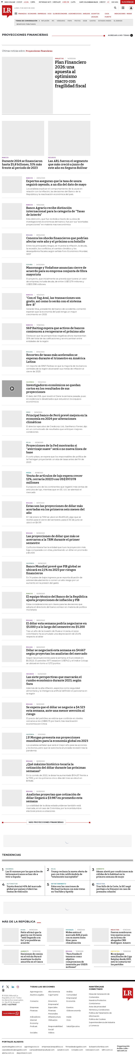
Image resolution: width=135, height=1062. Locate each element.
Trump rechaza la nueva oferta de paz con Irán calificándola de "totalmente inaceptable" (69, 874)
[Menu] (16, 13)
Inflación (45, 21)
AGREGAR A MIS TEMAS (120, 35)
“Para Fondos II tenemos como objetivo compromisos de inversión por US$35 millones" (77, 960)
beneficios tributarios (26, 24)
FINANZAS (22, 14)
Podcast (33, 1026)
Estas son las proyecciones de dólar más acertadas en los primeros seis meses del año (55, 509)
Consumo (34, 1001)
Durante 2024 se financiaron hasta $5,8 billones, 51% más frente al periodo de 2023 (22, 164)
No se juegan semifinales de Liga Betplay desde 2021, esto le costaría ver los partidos (121, 959)
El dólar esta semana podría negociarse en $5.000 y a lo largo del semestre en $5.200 (56, 625)
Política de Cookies (97, 1019)
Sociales (33, 1033)
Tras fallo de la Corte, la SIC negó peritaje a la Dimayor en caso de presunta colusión (113, 889)
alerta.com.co (8, 1053)
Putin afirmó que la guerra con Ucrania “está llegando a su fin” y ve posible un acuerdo (31, 937)
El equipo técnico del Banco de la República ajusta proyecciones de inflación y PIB (56, 598)
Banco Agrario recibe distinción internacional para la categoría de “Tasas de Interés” (55, 211)
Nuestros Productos (97, 1000)
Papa (70, 21)
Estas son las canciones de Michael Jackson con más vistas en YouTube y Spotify (68, 889)
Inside (68, 1017)
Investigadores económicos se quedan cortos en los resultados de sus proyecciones (53, 388)
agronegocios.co (31, 1047)
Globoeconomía (73, 1010)
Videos (51, 1033)
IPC (53, 21)
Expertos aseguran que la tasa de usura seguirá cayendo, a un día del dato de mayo (56, 182)
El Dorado (118, 21)
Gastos (93, 21)
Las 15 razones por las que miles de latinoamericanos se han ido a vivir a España (24, 874)
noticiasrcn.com (92, 1050)
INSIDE (129, 14)
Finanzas (33, 1010)
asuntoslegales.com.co (12, 1047)
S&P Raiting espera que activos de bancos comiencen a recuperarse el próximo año (55, 329)
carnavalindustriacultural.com (41, 1050)
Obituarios (52, 1020)
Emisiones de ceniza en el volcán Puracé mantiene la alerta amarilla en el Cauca (32, 958)
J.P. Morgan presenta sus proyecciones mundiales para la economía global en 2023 (57, 739)
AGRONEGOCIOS (75, 14)
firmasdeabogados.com (76, 1047)
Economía (70, 1001)
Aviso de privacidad (97, 1007)
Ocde (85, 21)
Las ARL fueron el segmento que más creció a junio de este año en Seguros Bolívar (68, 164)
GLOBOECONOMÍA (60, 14)
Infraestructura (54, 1017)
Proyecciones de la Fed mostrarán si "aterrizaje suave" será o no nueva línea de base (56, 449)
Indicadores (35, 1017)
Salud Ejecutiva (72, 1026)
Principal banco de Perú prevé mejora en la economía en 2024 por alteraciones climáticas (56, 419)
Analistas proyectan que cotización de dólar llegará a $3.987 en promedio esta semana (54, 798)
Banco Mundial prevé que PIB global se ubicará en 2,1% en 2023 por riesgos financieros (53, 570)
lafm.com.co (107, 1050)
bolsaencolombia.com (99, 1047)
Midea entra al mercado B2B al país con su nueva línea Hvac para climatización (77, 937)
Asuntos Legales (37, 995)
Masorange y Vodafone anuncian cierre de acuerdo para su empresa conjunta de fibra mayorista (56, 271)
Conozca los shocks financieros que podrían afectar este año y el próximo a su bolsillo (57, 239)
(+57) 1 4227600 (9, 1004)
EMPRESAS (42, 14)
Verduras (61, 21)
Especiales (52, 1007)
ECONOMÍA (32, 14)
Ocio (68, 1020)
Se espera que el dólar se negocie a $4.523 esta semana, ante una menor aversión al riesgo (55, 710)
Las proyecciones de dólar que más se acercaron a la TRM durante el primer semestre (53, 539)
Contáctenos (94, 1003)
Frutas (77, 21)
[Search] (115, 8)
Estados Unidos (104, 21)
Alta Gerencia (54, 992)
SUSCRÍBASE (128, 2)
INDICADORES (120, 14)
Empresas (34, 1007)
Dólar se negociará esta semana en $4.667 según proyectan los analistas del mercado (56, 651)
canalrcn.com (63, 1050)
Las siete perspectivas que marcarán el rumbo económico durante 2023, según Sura (54, 680)
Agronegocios (36, 992)
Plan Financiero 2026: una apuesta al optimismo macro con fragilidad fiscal (70, 74)
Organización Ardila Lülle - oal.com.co (123, 1048)
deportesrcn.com (24, 1053)
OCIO (49, 14)
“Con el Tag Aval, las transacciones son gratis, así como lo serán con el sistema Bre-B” (53, 301)
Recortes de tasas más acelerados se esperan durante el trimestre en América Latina (55, 358)
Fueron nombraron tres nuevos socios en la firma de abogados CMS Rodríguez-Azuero (121, 937)
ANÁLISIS (86, 14)
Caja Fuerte (53, 995)
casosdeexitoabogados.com (14, 1050)
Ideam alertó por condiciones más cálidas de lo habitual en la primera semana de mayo (114, 874)
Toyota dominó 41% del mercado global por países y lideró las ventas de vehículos (24, 889)
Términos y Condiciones (99, 1010)
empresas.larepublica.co (52, 1047)
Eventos (69, 1007)
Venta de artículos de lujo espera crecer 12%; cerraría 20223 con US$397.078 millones (54, 479)
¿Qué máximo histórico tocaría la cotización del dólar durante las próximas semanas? (56, 767)
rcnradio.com (77, 1050)
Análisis (69, 992)
